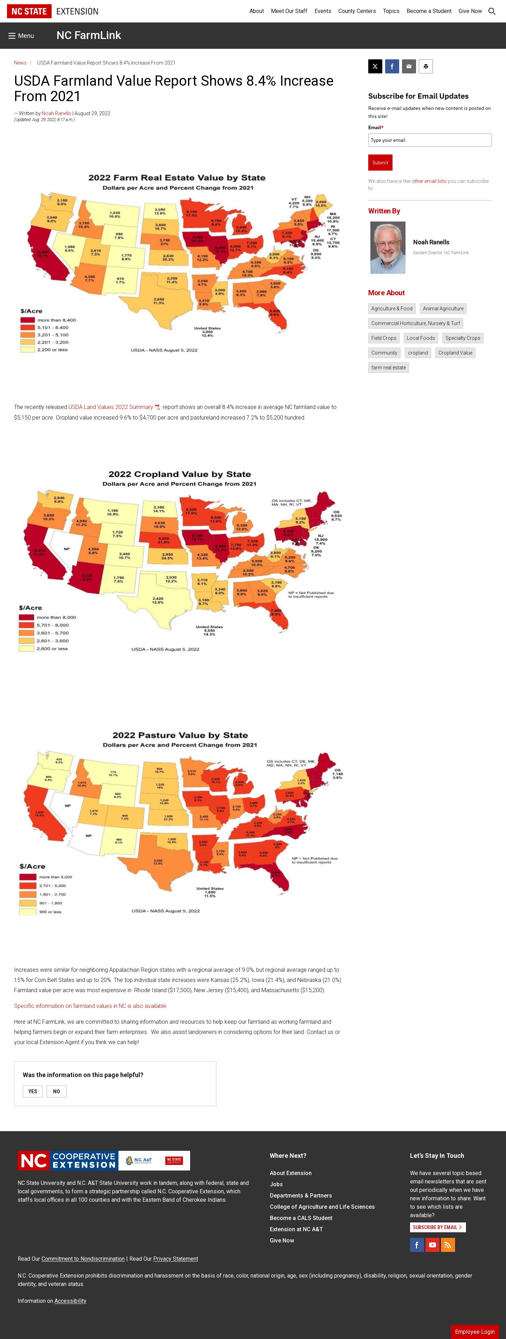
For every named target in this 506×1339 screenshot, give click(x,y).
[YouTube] (433, 1245)
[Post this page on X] (375, 66)
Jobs (276, 1184)
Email (376, 127)
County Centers (357, 11)
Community (384, 353)
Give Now (470, 11)
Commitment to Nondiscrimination (83, 1258)
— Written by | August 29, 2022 (62, 113)
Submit (380, 162)
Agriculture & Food (392, 308)
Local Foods (421, 338)
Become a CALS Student (301, 1218)
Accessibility (70, 1301)
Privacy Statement (175, 1258)
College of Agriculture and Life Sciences (322, 1206)
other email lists (429, 181)
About (256, 11)
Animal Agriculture (443, 308)
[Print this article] (426, 66)
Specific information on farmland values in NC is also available (90, 1006)
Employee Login (475, 1331)
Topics (391, 11)
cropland (418, 353)
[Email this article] (409, 66)
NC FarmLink (89, 35)
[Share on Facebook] (392, 66)
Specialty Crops (463, 338)
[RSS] (448, 1245)
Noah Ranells (56, 113)
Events (322, 11)
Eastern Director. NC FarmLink (441, 252)
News (20, 63)
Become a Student (429, 11)
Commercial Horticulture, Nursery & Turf (415, 323)
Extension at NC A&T (296, 1229)
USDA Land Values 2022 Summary (111, 407)
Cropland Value (455, 353)
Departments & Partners (301, 1195)
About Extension (291, 1173)
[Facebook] (417, 1245)
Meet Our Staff (289, 11)
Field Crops (383, 338)
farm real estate (388, 367)
